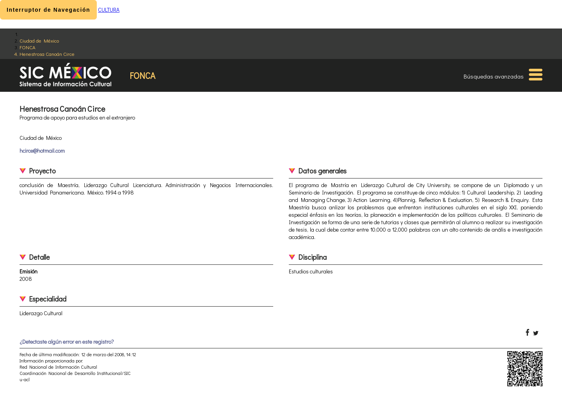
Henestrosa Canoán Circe (47, 53)
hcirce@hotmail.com (42, 150)
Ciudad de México (39, 40)
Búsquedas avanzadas (494, 76)
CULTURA (108, 9)
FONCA (28, 47)
